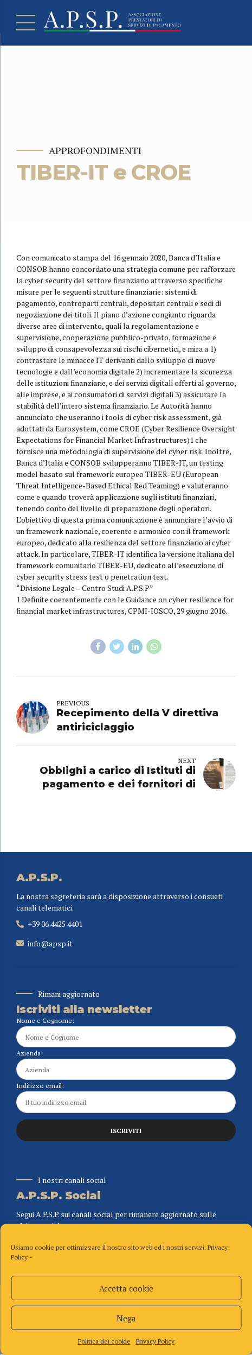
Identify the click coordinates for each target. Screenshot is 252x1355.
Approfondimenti (95, 150)
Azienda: (126, 1065)
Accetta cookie (126, 1288)
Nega (126, 1318)
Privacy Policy (155, 1341)
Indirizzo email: (126, 1098)
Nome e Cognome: (126, 1032)
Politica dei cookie (104, 1341)
